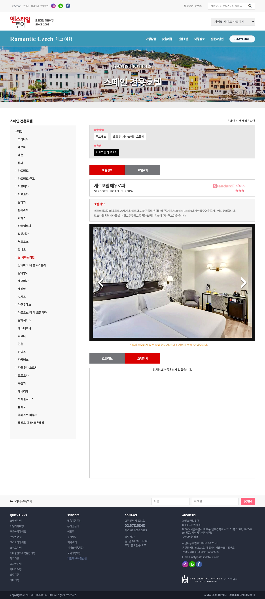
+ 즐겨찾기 (16, 5)
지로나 (22, 336)
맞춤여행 (167, 39)
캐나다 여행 (15, 569)
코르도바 (23, 376)
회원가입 (35, 5)
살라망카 (23, 273)
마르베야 (23, 186)
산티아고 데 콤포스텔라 (32, 265)
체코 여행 (14, 558)
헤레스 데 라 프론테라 (31, 423)
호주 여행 (14, 574)
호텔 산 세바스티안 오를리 (128, 137)
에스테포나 (24, 328)
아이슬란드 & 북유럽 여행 (22, 553)
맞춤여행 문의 (74, 520)
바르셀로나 (24, 226)
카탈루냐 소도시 (27, 368)
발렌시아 (23, 234)
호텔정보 (107, 170)
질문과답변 (216, 39)
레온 (20, 155)
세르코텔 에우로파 (106, 152)
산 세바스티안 (26, 257)
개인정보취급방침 (77, 558)
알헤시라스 (24, 320)
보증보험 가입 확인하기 (242, 595)
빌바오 (22, 249)
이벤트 (198, 6)
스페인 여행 (15, 520)
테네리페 (23, 391)
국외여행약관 (74, 553)
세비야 (22, 289)
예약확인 (44, 5)
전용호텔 (183, 39)
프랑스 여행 (15, 537)
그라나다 (23, 139)
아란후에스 (24, 304)
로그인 (26, 5)
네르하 (22, 147)
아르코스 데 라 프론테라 (32, 312)
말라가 (22, 202)
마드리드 (23, 171)
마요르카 (23, 194)
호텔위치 (142, 170)
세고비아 (23, 281)
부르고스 (23, 242)
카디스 (22, 352)
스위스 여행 (15, 547)
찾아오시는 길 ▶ (190, 536)
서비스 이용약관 (75, 547)
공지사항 (188, 6)
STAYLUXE (242, 39)
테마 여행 (14, 580)
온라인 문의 (73, 526)
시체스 (22, 297)
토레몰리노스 (26, 399)
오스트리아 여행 (18, 542)
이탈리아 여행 (17, 526)
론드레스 (101, 137)
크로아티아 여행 (18, 531)
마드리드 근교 (26, 179)
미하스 (22, 218)
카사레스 (23, 360)
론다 (20, 163)
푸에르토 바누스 (27, 415)
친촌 (20, 344)
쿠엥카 (22, 383)
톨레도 (22, 407)
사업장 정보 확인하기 (215, 595)
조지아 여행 (15, 563)
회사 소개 (72, 542)
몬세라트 (23, 210)
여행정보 (199, 39)
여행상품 (151, 39)
